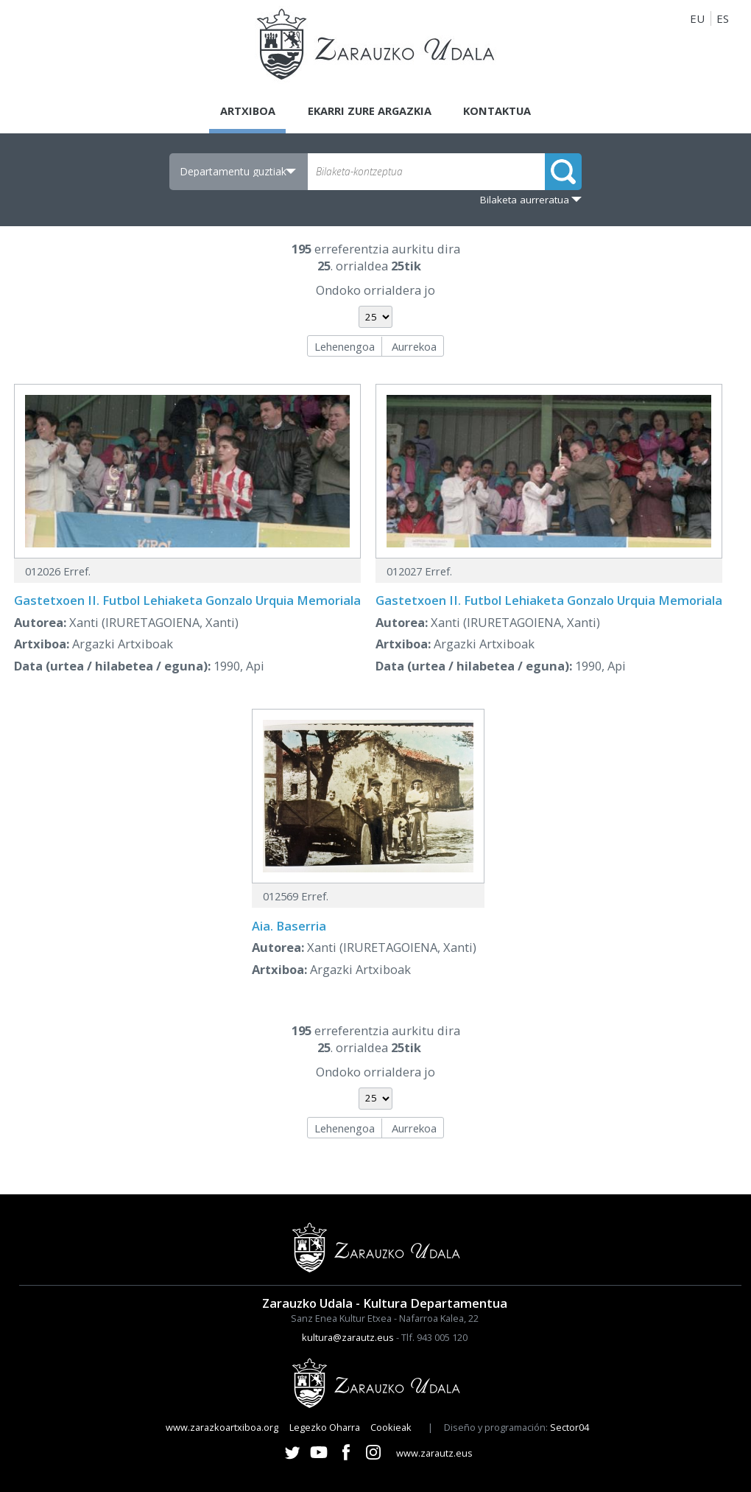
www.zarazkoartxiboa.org (222, 1427)
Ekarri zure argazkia (369, 110)
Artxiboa (244, 110)
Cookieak (391, 1427)
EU (697, 18)
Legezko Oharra (324, 1427)
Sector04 (569, 1427)
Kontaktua (500, 110)
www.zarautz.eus (434, 1453)
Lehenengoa (344, 346)
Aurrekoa (414, 346)
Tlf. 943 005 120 (434, 1337)
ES (722, 18)
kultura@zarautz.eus (348, 1337)
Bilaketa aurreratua (524, 199)
